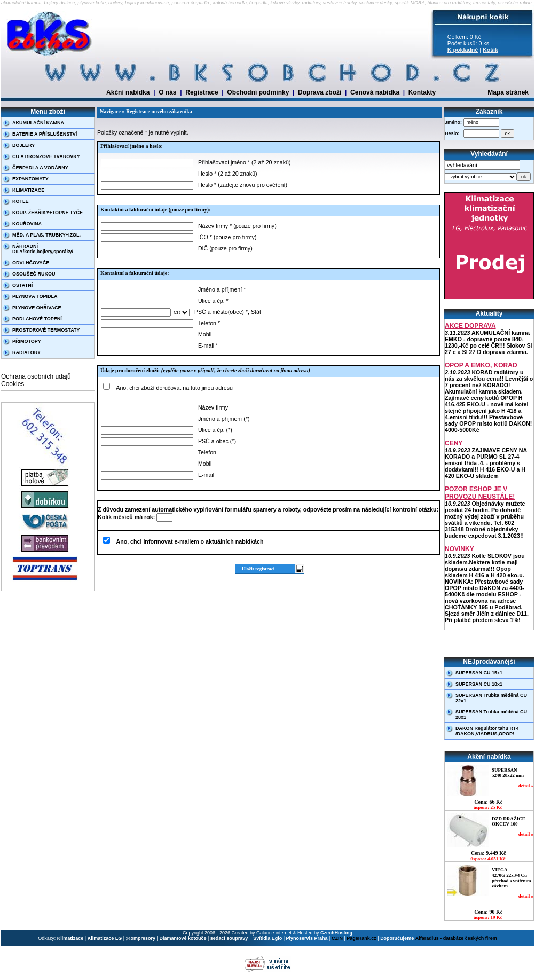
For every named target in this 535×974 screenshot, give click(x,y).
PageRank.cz (361, 938)
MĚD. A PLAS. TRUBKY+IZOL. (46, 235)
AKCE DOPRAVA (470, 325)
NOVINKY (459, 549)
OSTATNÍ (22, 285)
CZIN (337, 938)
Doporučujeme (397, 938)
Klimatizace (70, 938)
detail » (525, 785)
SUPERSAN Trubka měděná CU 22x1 (491, 698)
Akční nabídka (128, 92)
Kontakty (422, 92)
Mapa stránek (508, 92)
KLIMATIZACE (28, 190)
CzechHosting (336, 933)
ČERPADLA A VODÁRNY (40, 167)
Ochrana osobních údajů (36, 376)
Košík (490, 49)
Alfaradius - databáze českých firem (456, 938)
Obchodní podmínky (258, 92)
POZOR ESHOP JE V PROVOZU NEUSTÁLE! (480, 492)
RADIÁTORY (26, 352)
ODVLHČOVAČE (30, 262)
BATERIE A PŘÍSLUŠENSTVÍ (44, 134)
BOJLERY (23, 145)
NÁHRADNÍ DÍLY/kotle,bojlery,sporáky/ (42, 248)
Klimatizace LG (105, 938)
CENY (453, 443)
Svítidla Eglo (267, 938)
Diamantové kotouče (182, 938)
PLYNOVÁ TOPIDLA (35, 296)
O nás (167, 92)
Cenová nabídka (374, 92)
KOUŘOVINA (27, 223)
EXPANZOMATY (30, 179)
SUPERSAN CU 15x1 (478, 672)
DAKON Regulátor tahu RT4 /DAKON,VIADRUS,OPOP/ (487, 731)
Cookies (12, 384)
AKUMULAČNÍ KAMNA (38, 122)
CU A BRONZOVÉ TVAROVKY (46, 156)
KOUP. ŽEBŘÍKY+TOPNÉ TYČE (47, 212)
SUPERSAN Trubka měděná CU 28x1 (491, 714)
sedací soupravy (229, 938)
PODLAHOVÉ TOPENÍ (37, 318)
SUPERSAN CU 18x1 (478, 684)
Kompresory (141, 938)
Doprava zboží (319, 92)
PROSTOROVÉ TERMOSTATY (46, 330)
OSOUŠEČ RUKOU (34, 274)
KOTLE (20, 201)
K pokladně (462, 49)
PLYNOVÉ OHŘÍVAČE (36, 307)
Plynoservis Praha (307, 938)
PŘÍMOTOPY (26, 341)
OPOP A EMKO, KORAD (481, 365)
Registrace (201, 92)
